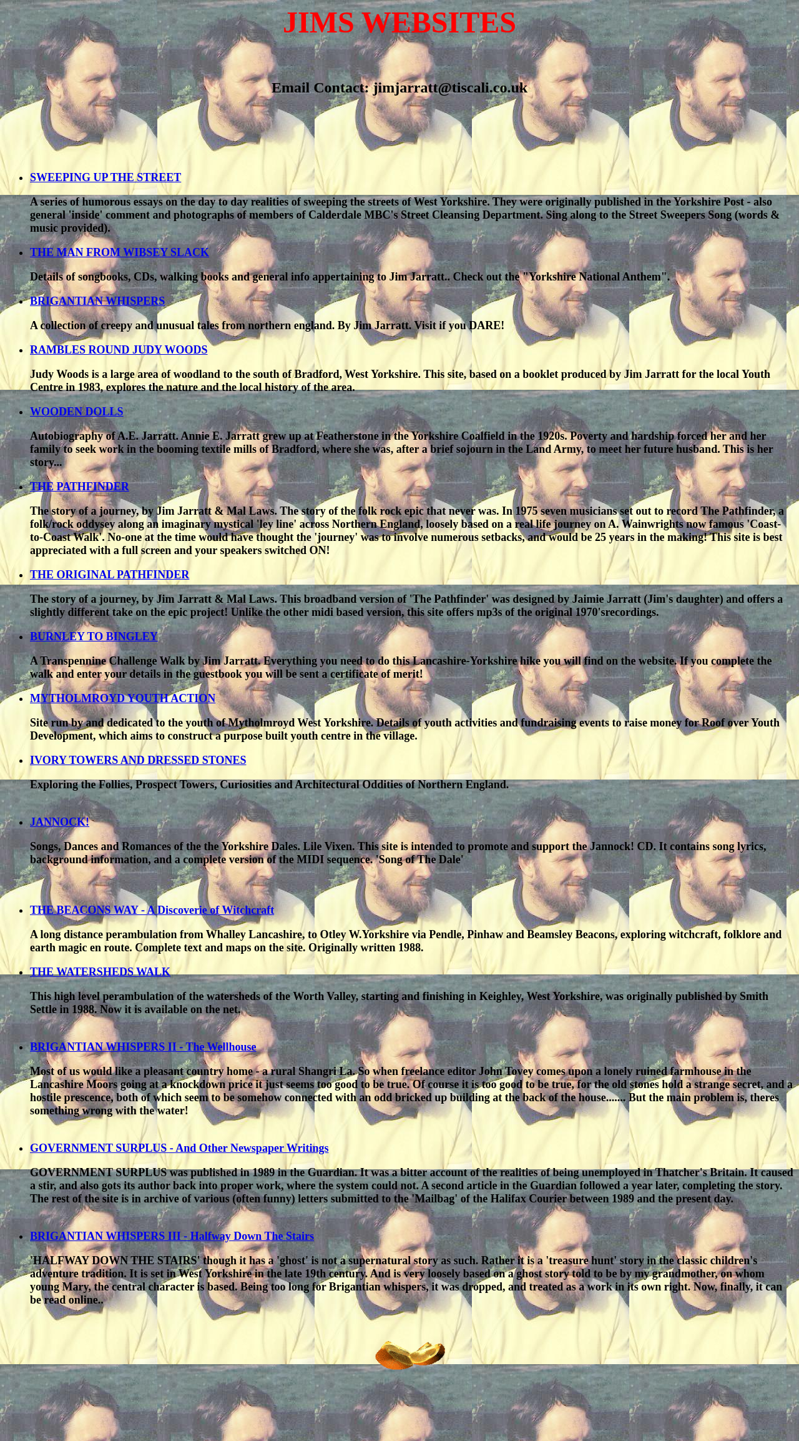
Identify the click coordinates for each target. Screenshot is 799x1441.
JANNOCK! (59, 822)
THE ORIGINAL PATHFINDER (109, 574)
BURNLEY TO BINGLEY (94, 636)
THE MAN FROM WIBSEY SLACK (119, 252)
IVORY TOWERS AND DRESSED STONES (138, 760)
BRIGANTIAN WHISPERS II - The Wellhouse (143, 1047)
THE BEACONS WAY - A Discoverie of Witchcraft (152, 910)
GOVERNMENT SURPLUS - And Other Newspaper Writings (179, 1148)
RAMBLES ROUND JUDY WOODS (119, 350)
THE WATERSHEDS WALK (100, 972)
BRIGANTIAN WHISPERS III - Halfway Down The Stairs (172, 1236)
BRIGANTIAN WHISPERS (97, 301)
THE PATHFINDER (79, 486)
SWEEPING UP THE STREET (105, 177)
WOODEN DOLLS (77, 411)
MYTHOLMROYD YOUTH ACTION (122, 698)
